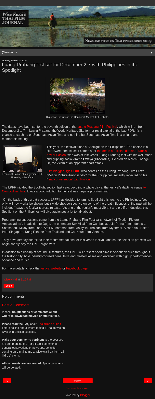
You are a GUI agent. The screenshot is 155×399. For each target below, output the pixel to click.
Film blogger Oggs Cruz (62, 171)
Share (9, 285)
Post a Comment (15, 305)
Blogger (85, 395)
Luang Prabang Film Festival (97, 126)
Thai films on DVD (49, 323)
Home (77, 380)
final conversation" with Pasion (69, 179)
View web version (78, 388)
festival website (50, 268)
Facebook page (77, 268)
